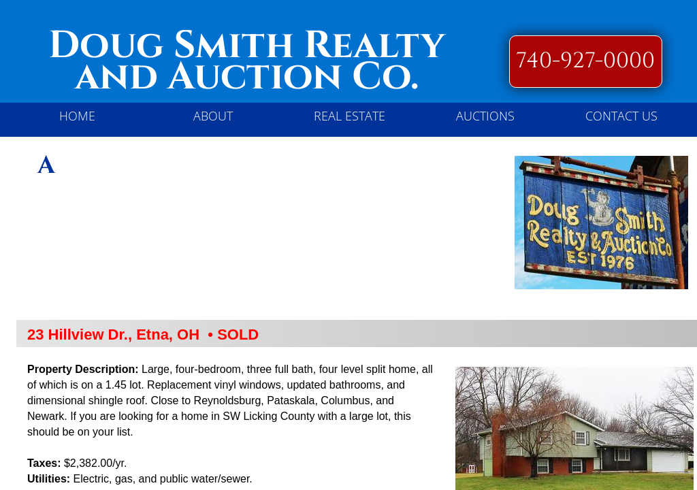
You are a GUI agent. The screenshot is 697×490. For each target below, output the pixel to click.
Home (77, 116)
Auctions (485, 116)
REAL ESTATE (349, 116)
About (213, 116)
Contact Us (621, 116)
